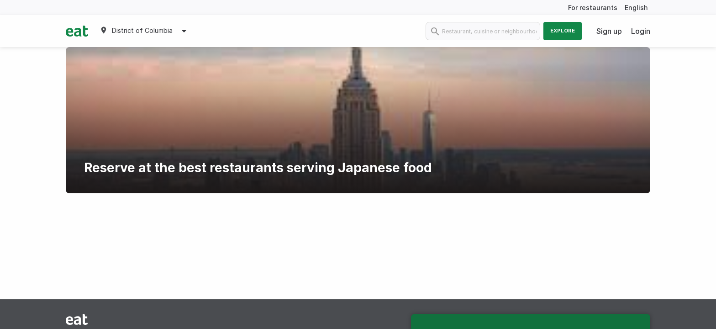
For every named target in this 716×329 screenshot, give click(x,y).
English (636, 7)
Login (640, 31)
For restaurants (592, 7)
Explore (562, 30)
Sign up (609, 31)
